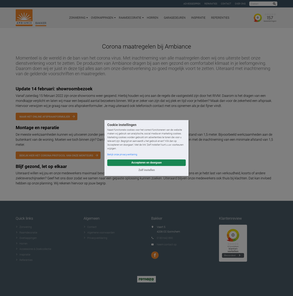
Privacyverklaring (95, 237)
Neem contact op (167, 244)
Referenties (220, 17)
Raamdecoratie (131, 18)
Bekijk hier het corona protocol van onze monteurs (56, 155)
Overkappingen (103, 18)
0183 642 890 (165, 237)
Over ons (240, 3)
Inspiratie (198, 17)
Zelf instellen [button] (146, 170)
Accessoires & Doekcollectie (33, 248)
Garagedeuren (175, 17)
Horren (152, 17)
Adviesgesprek (192, 3)
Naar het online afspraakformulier (44, 116)
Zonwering (78, 18)
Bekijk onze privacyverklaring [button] (122, 154)
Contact (226, 3)
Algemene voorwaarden (99, 232)
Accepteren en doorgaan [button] (146, 162)
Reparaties (210, 3)
